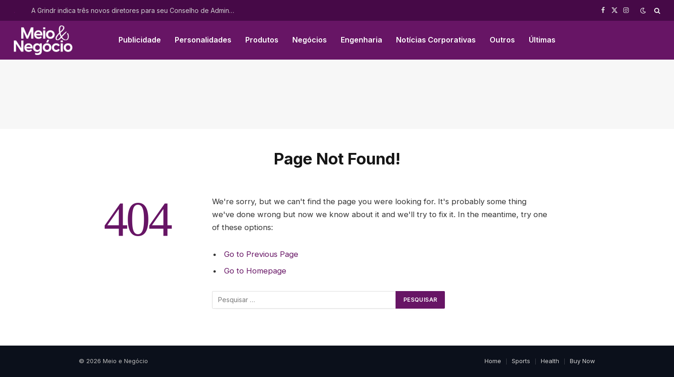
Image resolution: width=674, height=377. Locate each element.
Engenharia (361, 39)
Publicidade (139, 39)
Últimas (542, 39)
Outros (502, 39)
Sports (521, 361)
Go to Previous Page (261, 254)
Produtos (261, 39)
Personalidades (203, 39)
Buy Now (582, 361)
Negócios (309, 39)
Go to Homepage (255, 270)
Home (493, 361)
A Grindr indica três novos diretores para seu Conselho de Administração (135, 10)
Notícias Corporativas (436, 39)
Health (550, 361)
